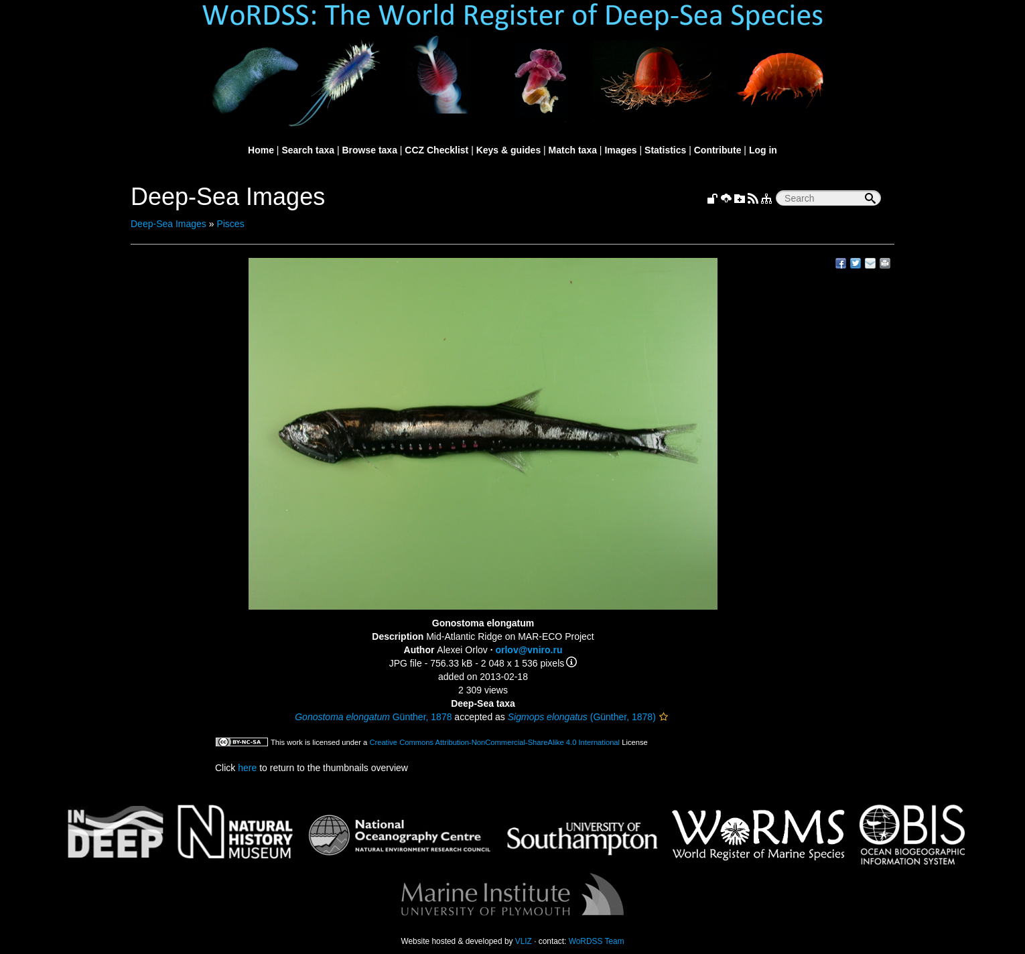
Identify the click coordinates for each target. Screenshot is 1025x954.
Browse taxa (369, 150)
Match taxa (573, 150)
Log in (763, 150)
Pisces (230, 223)
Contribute (718, 150)
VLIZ (523, 941)
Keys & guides (508, 150)
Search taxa (307, 150)
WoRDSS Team (596, 941)
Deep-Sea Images (168, 223)
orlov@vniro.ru (528, 649)
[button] (663, 717)
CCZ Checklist (436, 150)
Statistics (665, 150)
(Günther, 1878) (582, 716)
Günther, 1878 (373, 716)
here (247, 767)
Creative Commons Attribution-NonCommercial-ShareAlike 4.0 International (494, 742)
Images (620, 150)
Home (261, 150)
